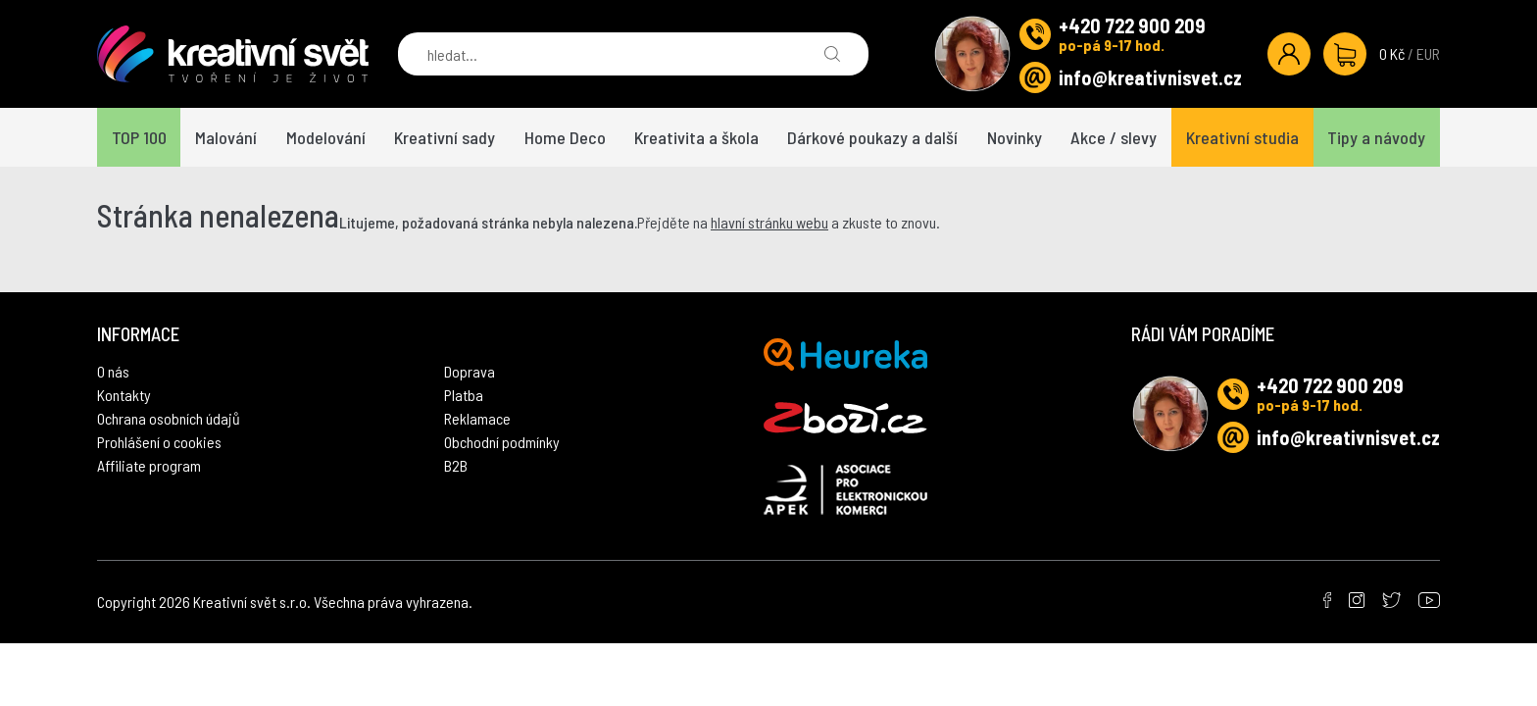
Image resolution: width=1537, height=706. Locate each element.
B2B (456, 465)
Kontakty (124, 394)
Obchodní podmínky (502, 441)
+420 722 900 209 (1132, 25)
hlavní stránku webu (769, 222)
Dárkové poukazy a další (872, 137)
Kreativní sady (444, 137)
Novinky (1014, 137)
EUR (1428, 53)
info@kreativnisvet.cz (1150, 77)
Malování (226, 137)
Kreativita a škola (696, 137)
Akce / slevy (1113, 137)
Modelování (326, 137)
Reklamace (477, 418)
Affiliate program (149, 465)
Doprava (469, 371)
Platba (463, 394)
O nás (113, 371)
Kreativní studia (1242, 137)
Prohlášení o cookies (159, 441)
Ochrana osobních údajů (168, 418)
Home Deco (565, 137)
